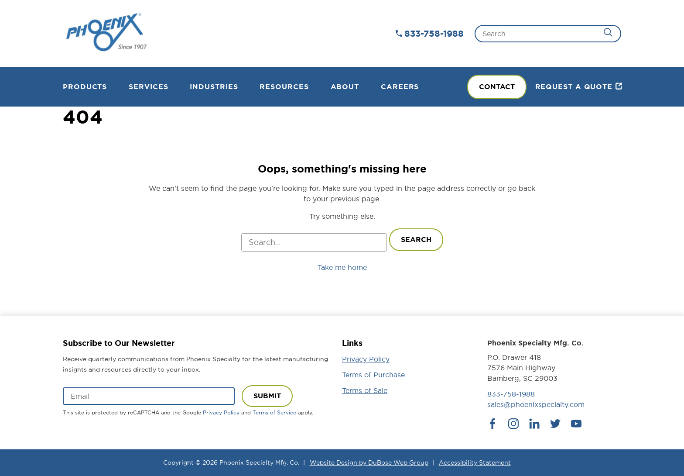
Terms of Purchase (373, 374)
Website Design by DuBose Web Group (369, 462)
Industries (214, 86)
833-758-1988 (434, 33)
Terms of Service (274, 412)
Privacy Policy (221, 412)
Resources (284, 86)
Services (148, 86)
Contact (497, 86)
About (345, 86)
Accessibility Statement (475, 462)
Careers (400, 86)
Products (85, 86)
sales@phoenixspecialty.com (536, 404)
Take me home (342, 267)
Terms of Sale (364, 390)
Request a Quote (574, 86)
